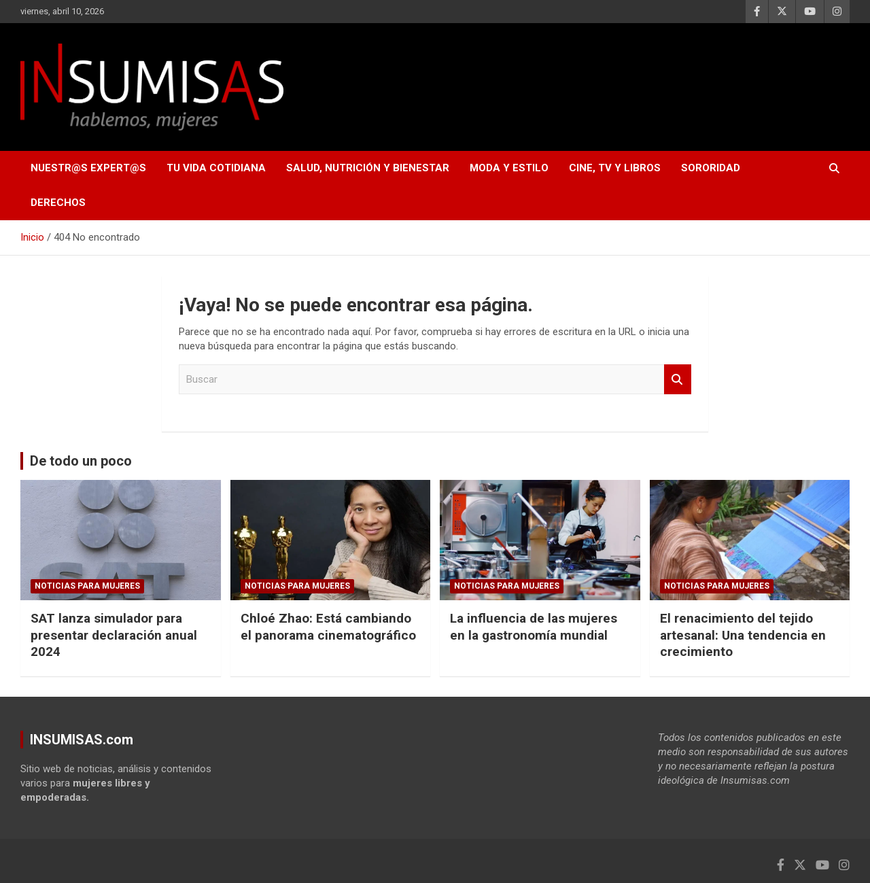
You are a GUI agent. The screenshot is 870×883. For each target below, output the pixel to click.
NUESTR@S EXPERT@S (88, 168)
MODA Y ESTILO (509, 168)
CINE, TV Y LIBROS (615, 168)
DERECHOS (58, 202)
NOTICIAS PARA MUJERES (87, 586)
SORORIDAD (710, 168)
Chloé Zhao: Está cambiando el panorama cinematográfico (328, 626)
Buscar (677, 379)
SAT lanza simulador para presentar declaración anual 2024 (114, 634)
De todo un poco (81, 461)
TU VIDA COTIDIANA (216, 168)
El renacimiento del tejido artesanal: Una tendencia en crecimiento (743, 634)
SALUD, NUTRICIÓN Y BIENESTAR (367, 168)
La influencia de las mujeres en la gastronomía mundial (533, 626)
